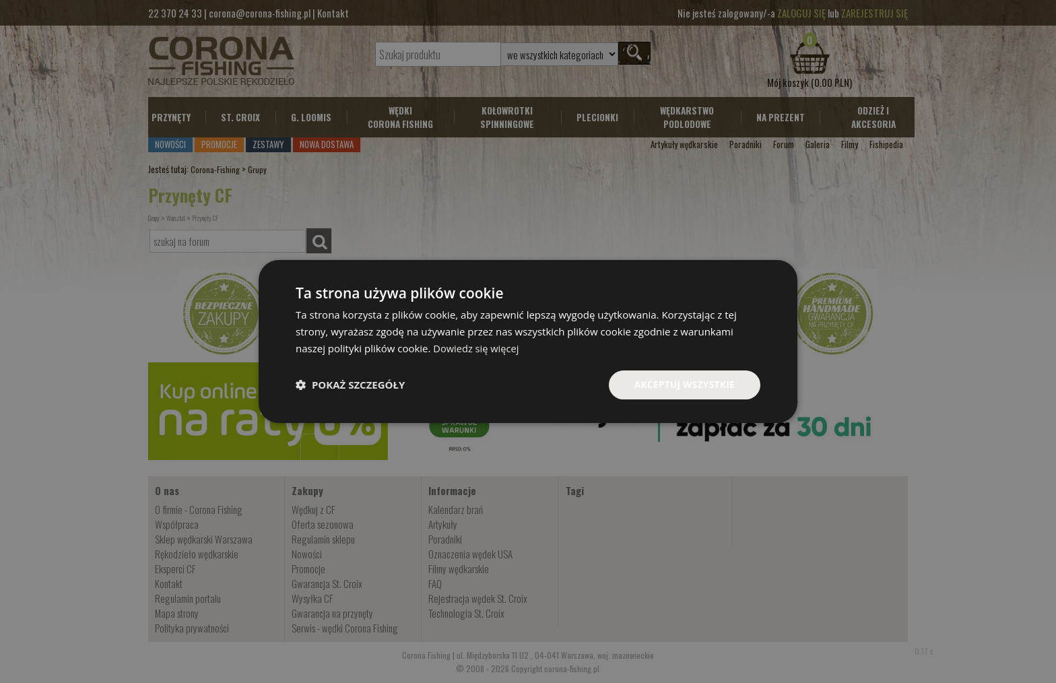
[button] (350, 385)
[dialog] (528, 341)
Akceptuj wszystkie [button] (683, 384)
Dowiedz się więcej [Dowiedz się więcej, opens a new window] (477, 347)
